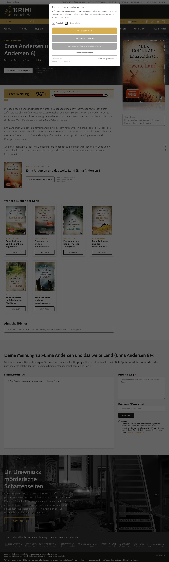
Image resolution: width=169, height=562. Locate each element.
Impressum (101, 58)
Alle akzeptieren (84, 30)
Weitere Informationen (84, 52)
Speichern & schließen (84, 38)
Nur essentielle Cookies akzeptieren (84, 46)
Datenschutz (112, 58)
